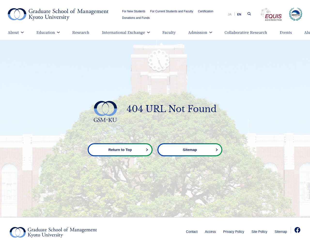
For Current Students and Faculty (171, 11)
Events (286, 32)
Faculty (169, 32)
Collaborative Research (246, 32)
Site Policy (259, 232)
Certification (205, 11)
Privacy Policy (233, 232)
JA (230, 14)
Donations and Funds (136, 18)
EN (239, 14)
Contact (192, 232)
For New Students (133, 11)
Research (80, 32)
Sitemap (281, 232)
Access (210, 232)
